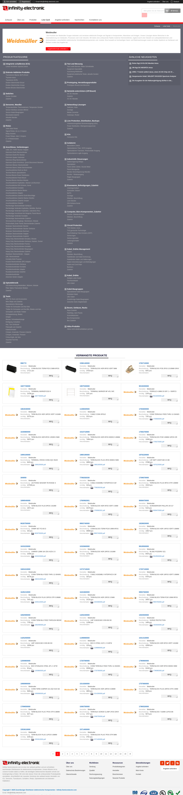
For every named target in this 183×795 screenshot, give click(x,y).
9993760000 (144, 588)
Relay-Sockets (11, 129)
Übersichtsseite (71, 770)
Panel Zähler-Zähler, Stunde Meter (78, 162)
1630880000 (25, 427)
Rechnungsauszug (95, 770)
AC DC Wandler (72, 94)
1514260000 (85, 679)
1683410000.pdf (40, 575)
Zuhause (8, 15)
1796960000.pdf (158, 666)
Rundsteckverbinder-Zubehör (15, 267)
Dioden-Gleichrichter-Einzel (15, 78)
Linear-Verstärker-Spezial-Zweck (17, 62)
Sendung (92, 762)
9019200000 (144, 382)
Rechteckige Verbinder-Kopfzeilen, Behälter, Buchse (23, 204)
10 (101, 749)
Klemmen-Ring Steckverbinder (16, 155)
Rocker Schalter (11, 92)
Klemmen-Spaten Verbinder (15, 153)
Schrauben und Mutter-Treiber (16, 307)
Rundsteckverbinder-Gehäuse (16, 260)
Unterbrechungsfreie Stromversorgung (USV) (82, 119)
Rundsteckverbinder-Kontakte (16, 262)
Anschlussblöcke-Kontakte (15, 183)
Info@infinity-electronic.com (16, 788)
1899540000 (25, 496)
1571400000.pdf (99, 735)
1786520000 (144, 702)
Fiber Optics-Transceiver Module (17, 283)
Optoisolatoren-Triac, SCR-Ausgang (79, 144)
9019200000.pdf (158, 391)
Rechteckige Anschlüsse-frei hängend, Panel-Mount (23, 209)
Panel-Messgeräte (73, 165)
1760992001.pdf (99, 506)
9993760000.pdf (158, 597)
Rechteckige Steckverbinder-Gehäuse (18, 201)
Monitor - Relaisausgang (75, 170)
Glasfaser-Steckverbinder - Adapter (17, 250)
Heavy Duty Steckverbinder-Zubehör (18, 247)
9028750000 (25, 519)
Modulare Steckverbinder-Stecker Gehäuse (20, 224)
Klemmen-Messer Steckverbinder (17, 160)
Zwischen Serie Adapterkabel (77, 297)
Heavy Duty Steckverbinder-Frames (18, 239)
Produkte (32, 15)
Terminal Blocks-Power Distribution (17, 171)
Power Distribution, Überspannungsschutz (81, 121)
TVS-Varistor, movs (73, 223)
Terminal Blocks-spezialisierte (16, 168)
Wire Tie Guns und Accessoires (16, 295)
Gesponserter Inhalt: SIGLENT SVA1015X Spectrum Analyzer (154, 72)
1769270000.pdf (158, 437)
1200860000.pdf (40, 666)
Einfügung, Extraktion (13, 317)
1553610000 (25, 725)
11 (106, 749)
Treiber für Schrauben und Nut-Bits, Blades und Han (23, 305)
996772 (23, 359)
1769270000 (144, 427)
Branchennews (118, 770)
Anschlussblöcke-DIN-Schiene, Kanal (18, 181)
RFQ (51, 371)
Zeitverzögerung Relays (75, 157)
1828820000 (144, 519)
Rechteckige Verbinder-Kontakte (17, 211)
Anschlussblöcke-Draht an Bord (16, 166)
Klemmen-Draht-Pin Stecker (15, 150)
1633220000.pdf (40, 552)
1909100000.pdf (40, 460)
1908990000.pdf (40, 689)
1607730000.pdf (40, 391)
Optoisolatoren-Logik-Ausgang (77, 149)
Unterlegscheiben (73, 184)
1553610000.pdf (40, 735)
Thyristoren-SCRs (12, 76)
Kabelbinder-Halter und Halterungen (79, 255)
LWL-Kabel (70, 279)
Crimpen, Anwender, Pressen (15, 330)
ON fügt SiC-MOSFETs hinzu (142, 63)
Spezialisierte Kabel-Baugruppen (78, 287)
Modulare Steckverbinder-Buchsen (17, 227)
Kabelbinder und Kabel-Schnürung (78, 252)
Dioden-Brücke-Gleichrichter (15, 83)
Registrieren (26, 2)
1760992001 (85, 496)
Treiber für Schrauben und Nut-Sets (18, 302)
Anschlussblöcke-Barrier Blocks (16, 186)
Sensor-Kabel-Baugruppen (15, 108)
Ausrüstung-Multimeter (74, 67)
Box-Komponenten (73, 313)
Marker (69, 247)
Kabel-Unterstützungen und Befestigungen (81, 257)
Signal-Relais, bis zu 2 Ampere (16, 127)
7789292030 (85, 473)
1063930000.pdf (158, 620)
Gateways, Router (73, 110)
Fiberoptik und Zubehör (13, 322)
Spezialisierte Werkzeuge (14, 300)
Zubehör (8, 94)
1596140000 (85, 359)
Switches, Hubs (72, 103)
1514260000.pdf (99, 689)
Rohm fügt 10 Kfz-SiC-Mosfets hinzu (145, 59)
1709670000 (144, 473)
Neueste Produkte (119, 774)
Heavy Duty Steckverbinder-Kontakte (18, 242)
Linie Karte (166, 22)
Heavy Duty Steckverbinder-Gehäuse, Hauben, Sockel (24, 237)
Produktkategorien (119, 762)
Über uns (165, 2)
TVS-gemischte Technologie (76, 226)
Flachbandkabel (72, 276)
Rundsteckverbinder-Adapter (15, 265)
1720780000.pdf (99, 666)
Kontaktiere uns (95, 15)
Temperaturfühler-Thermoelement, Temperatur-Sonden (24, 103)
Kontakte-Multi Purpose (14, 255)
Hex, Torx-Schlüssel (12, 320)
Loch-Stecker (71, 196)
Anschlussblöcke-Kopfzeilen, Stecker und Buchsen (23, 178)
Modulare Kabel (72, 290)
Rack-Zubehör (72, 306)
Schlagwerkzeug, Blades (14, 310)
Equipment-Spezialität (74, 64)
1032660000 (85, 542)
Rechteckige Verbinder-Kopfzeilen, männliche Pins (23, 206)
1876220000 (144, 450)
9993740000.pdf (99, 529)
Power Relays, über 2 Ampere (16, 132)
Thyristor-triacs (11, 73)
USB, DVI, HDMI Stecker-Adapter (17, 145)
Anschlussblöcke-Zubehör (14, 199)
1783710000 (144, 359)
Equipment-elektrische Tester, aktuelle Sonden (82, 70)
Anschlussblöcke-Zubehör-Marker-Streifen (20, 194)
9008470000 (144, 496)
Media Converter (72, 108)
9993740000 (85, 519)
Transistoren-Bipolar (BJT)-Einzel (17, 70)
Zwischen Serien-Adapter (14, 272)
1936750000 (85, 702)
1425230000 (85, 610)
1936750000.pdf (99, 712)
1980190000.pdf (99, 460)
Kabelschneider (11, 325)
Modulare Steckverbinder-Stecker (17, 222)
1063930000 (144, 610)
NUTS (69, 189)
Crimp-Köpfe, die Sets (13, 333)
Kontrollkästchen (72, 311)
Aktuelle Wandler (11, 113)
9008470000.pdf (158, 506)
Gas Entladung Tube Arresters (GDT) (79, 229)
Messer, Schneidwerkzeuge (15, 315)
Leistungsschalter (73, 236)
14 (120, 749)
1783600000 (144, 404)
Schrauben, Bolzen (73, 186)
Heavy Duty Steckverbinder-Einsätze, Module (21, 234)
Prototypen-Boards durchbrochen (78, 81)
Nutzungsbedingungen (97, 774)
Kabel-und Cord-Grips (74, 260)
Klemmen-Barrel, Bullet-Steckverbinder (19, 163)
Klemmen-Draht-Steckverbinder (16, 148)
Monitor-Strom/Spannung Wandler (78, 167)
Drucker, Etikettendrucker (75, 210)
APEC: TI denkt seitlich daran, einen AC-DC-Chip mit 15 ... (153, 67)
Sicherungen (71, 231)
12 (111, 749)
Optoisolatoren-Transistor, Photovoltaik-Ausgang (83, 146)
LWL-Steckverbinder (12, 252)
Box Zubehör (71, 316)
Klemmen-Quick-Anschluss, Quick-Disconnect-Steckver (24, 158)
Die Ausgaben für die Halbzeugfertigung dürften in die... (152, 76)
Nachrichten (79, 15)
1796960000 (144, 656)
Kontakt (138, 770)
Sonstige (70, 105)
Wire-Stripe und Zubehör (14, 297)
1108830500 (85, 404)
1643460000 (85, 588)
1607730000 (25, 382)
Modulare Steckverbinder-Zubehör (17, 232)
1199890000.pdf (99, 643)
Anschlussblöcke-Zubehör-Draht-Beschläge (20, 191)
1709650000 (25, 702)
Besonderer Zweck (73, 141)
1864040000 (25, 404)
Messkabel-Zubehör (12, 110)
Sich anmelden (11, 2)
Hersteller (116, 766)
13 (115, 749)
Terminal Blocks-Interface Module (17, 176)
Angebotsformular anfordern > (58, 44)
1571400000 (85, 725)
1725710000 (144, 565)
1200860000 (25, 656)
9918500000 (144, 542)
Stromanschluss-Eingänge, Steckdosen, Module (22, 216)
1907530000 (85, 382)
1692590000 (25, 610)
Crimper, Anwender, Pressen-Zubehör (18, 328)
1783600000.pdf (158, 414)
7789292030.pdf (99, 483)
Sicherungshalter (73, 234)
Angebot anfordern (153, 2)
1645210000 (25, 588)
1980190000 (85, 450)
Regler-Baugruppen (73, 172)
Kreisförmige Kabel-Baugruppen (78, 295)
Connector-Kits (72, 133)
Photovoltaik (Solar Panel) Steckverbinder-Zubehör (23, 219)
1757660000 (144, 679)
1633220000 (25, 542)
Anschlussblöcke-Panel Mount (16, 173)
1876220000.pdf (158, 460)
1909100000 (25, 450)
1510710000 (85, 427)
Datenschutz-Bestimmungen (75, 766)
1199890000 (85, 633)
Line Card (46, 15)
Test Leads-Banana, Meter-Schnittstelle (80, 62)
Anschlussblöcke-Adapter (14, 188)
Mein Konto (140, 766)
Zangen (8, 312)
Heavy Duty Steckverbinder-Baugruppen (19, 244)
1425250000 (25, 633)
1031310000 (144, 633)
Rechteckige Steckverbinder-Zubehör (18, 214)
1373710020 (85, 565)
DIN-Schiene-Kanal (73, 199)
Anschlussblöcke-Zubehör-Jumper (17, 196)
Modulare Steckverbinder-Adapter (17, 229)
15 (125, 749)
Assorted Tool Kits (12, 335)
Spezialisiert (71, 160)
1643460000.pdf (99, 597)
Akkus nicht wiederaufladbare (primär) (80, 325)
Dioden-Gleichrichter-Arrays (15, 81)
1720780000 (85, 656)
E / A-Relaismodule (12, 134)
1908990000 (25, 679)
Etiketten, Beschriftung (74, 194)
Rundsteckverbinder (12, 270)
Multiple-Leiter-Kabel (74, 274)
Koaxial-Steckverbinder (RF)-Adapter (18, 257)
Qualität (92, 766)
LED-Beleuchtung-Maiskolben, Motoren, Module (22, 281)
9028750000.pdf (40, 529)
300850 (23, 473)
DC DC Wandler (72, 89)
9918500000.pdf (158, 552)
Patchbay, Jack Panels (74, 308)
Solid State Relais (12, 124)
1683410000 (25, 565)
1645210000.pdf (40, 597)
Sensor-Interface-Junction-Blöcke (17, 105)
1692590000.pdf (40, 620)
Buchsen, (70, 262)
